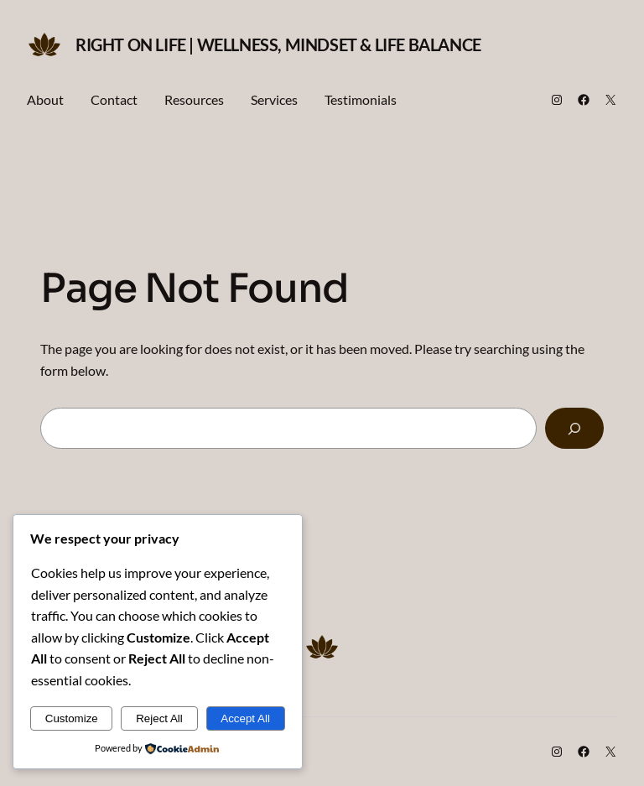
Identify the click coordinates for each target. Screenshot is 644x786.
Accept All (245, 718)
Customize (71, 718)
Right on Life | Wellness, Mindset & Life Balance (278, 44)
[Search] (574, 428)
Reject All (159, 718)
